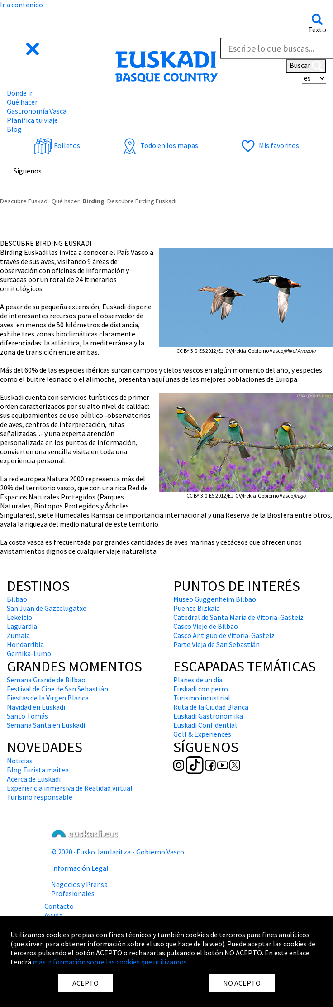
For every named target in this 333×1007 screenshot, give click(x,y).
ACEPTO (85, 983)
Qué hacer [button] (22, 101)
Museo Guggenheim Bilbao (214, 599)
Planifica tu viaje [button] (32, 120)
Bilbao (17, 599)
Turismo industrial (201, 697)
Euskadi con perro (200, 688)
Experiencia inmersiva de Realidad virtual (70, 787)
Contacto (59, 906)
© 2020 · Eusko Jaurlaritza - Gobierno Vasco (117, 851)
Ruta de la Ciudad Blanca (210, 706)
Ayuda (53, 915)
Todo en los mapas (159, 145)
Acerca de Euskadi (34, 778)
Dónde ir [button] (20, 92)
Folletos (57, 145)
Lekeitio (19, 617)
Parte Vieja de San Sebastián (216, 644)
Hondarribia (25, 644)
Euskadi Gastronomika (208, 715)
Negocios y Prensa (79, 884)
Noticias (20, 760)
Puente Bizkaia (196, 608)
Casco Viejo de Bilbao (205, 626)
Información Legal (80, 868)
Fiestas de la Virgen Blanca (48, 697)
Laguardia (22, 626)
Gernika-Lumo (29, 653)
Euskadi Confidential (205, 724)
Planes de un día (198, 679)
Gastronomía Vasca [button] (37, 110)
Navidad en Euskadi (36, 706)
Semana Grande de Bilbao (46, 679)
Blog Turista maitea (38, 769)
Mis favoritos (269, 145)
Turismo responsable (39, 796)
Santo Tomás (27, 715)
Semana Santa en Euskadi (46, 724)
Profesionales (73, 893)
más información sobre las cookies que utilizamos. (110, 961)
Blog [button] (14, 129)
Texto (317, 29)
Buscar (306, 66)
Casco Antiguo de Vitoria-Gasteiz (224, 635)
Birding (93, 201)
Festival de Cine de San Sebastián (57, 688)
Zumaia (18, 635)
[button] (24, 47)
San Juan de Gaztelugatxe (46, 608)
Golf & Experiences (202, 733)
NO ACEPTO (242, 983)
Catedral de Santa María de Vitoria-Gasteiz (238, 617)
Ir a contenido (21, 4)
